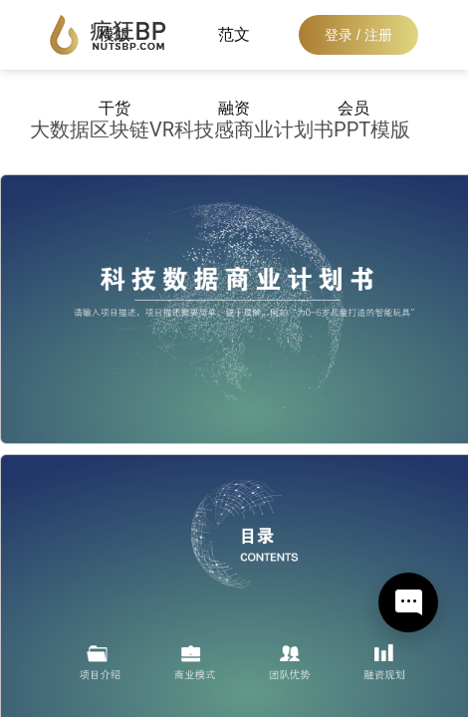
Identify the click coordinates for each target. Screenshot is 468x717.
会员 (353, 108)
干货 (114, 108)
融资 (234, 108)
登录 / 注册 (358, 35)
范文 (234, 34)
